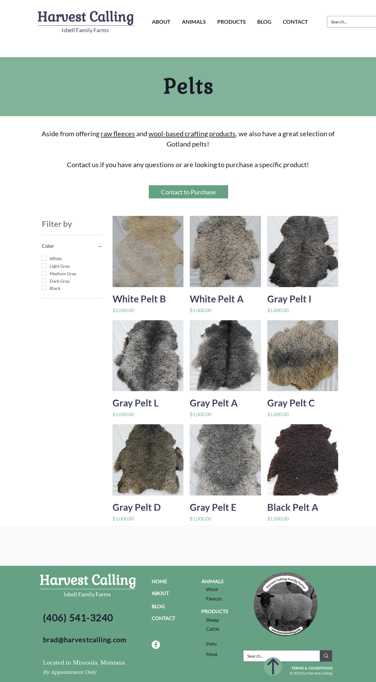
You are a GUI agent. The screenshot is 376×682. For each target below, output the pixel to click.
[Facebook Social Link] (156, 644)
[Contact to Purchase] (188, 191)
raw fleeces (118, 133)
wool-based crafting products (192, 133)
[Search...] (277, 656)
